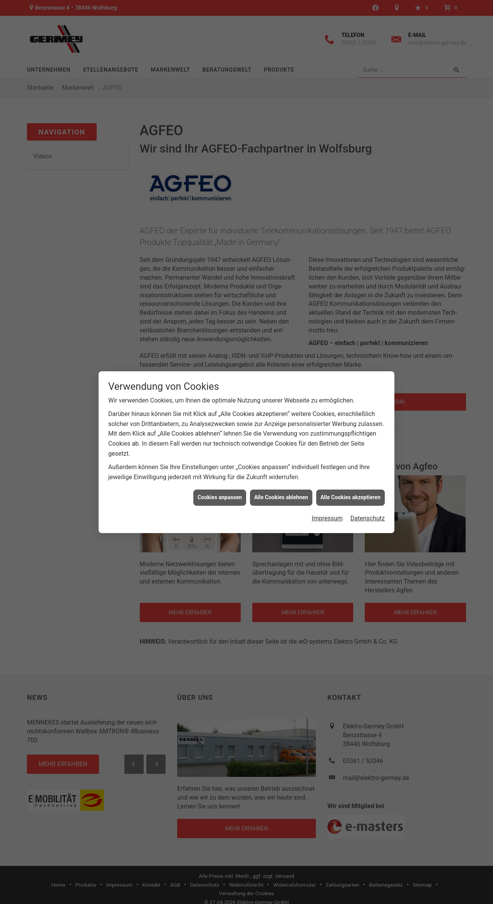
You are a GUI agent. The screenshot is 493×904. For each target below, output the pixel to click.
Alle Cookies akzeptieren (350, 494)
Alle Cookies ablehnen (281, 494)
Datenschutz (367, 515)
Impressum (327, 515)
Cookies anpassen (220, 494)
